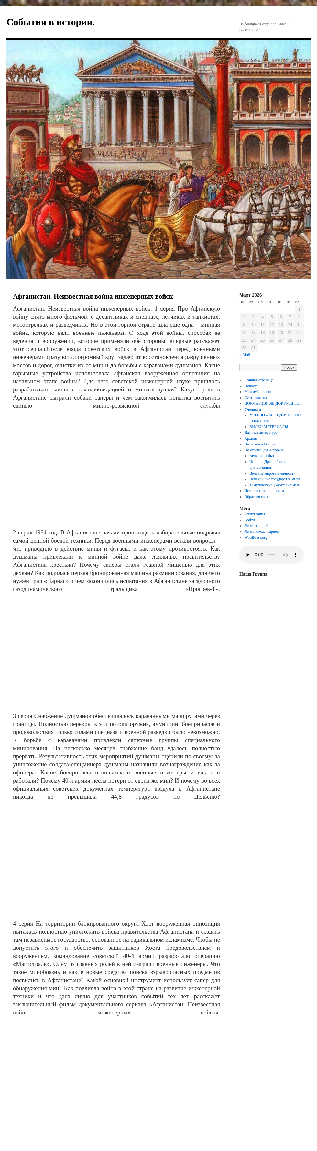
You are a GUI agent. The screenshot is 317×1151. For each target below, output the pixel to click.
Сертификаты (256, 397)
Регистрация (255, 514)
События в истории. (50, 21)
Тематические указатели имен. (274, 485)
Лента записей (256, 525)
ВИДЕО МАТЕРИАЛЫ (268, 426)
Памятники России (260, 444)
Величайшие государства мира (274, 479)
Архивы (251, 438)
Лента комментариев (262, 531)
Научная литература (261, 432)
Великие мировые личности (272, 473)
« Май (244, 355)
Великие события (263, 456)
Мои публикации (259, 391)
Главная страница (259, 380)
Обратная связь (257, 496)
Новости (252, 386)
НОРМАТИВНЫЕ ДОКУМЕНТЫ (273, 403)
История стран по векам (264, 490)
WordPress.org (256, 537)
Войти (250, 520)
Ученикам (253, 409)
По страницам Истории (264, 450)
